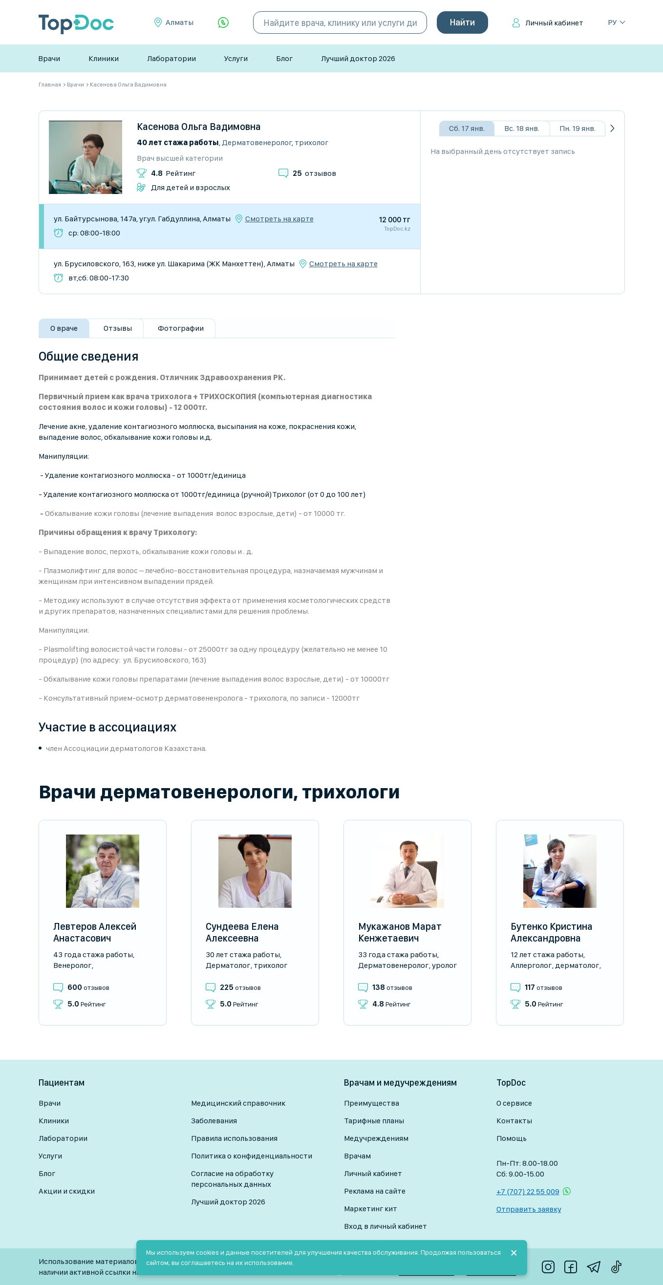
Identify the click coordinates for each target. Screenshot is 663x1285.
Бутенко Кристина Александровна (552, 932)
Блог (284, 58)
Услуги (236, 58)
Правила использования (234, 1138)
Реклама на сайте (375, 1191)
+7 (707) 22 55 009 (527, 1191)
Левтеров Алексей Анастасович (94, 932)
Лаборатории (171, 58)
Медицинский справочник (238, 1103)
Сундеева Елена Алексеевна (242, 932)
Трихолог (311, 142)
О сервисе (514, 1103)
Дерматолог (228, 965)
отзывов (314, 173)
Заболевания (214, 1120)
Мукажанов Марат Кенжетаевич (400, 932)
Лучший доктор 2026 (358, 58)
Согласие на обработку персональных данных (232, 1179)
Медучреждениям (376, 1138)
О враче (64, 328)
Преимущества (371, 1103)
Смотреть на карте (279, 218)
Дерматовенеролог (257, 142)
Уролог (444, 965)
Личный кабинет (554, 22)
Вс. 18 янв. (521, 128)
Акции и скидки (67, 1191)
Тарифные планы (374, 1120)
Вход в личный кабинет (385, 1226)
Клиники (103, 58)
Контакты (514, 1120)
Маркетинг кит (370, 1208)
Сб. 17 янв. (467, 128)
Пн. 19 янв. (577, 128)
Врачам (357, 1155)
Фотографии (181, 328)
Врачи (49, 58)
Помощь (511, 1138)
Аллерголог (531, 965)
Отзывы (118, 328)
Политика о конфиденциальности (251, 1155)
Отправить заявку (528, 1209)
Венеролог (72, 965)
